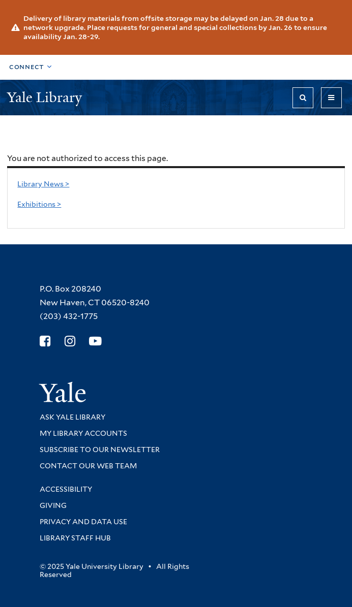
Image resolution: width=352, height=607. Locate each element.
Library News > (43, 184)
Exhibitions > (39, 204)
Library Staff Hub (75, 538)
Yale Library (46, 97)
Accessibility (66, 489)
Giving (53, 505)
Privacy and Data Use (83, 522)
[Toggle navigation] (331, 97)
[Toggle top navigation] (30, 67)
